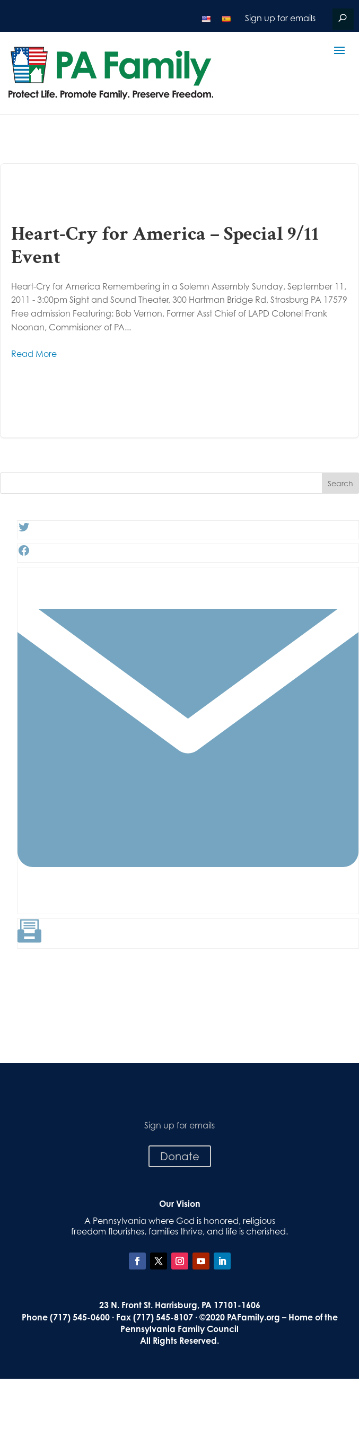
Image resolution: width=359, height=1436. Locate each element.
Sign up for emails (280, 18)
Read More (34, 353)
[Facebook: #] (23, 553)
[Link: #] (187, 905)
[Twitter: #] (23, 530)
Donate (179, 1156)
